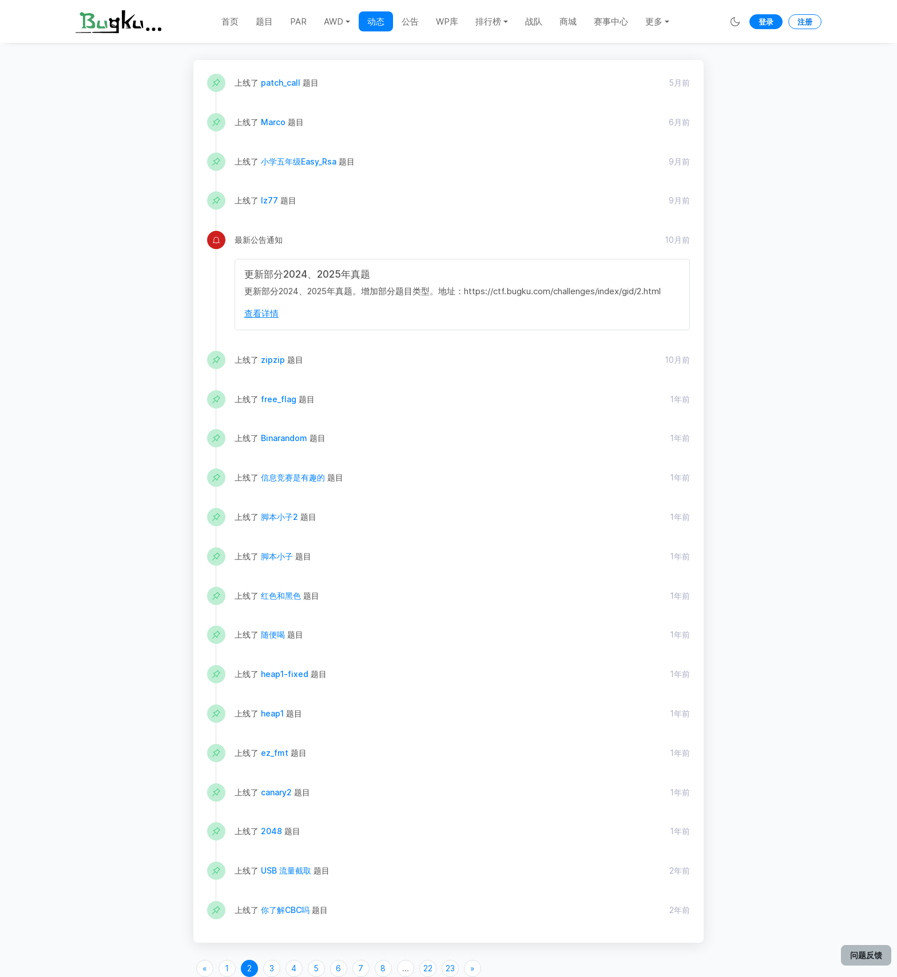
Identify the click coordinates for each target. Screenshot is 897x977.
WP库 (447, 21)
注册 (804, 21)
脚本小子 (277, 556)
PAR (298, 21)
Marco (273, 122)
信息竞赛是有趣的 (293, 477)
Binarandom (284, 438)
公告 (410, 21)
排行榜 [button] (488, 21)
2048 (271, 831)
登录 (766, 21)
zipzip (273, 360)
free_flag (278, 399)
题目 (264, 21)
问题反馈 (866, 955)
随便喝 (273, 634)
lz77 (269, 200)
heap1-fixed (284, 674)
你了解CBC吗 (285, 910)
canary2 (276, 792)
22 (427, 968)
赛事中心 (611, 21)
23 (450, 968)
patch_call (280, 82)
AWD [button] (333, 21)
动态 (375, 21)
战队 (533, 21)
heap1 (272, 713)
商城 (568, 21)
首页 (230, 21)
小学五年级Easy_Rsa (298, 161)
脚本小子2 (279, 517)
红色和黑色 (281, 595)
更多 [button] (653, 21)
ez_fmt (274, 753)
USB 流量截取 (286, 870)
